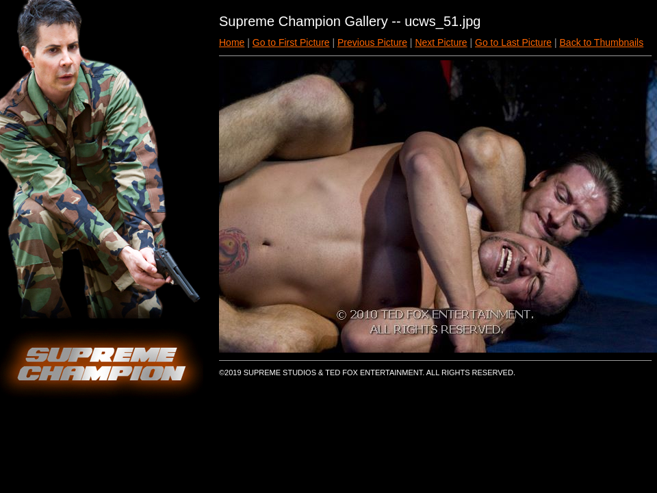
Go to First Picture (291, 42)
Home (231, 42)
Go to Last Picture (513, 42)
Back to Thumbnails (602, 42)
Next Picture (441, 42)
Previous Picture (372, 42)
